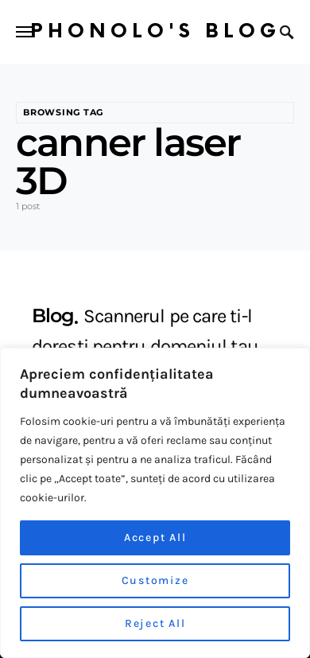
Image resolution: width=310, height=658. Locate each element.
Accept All (155, 537)
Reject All (155, 623)
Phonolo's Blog (155, 31)
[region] (155, 503)
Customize (155, 580)
